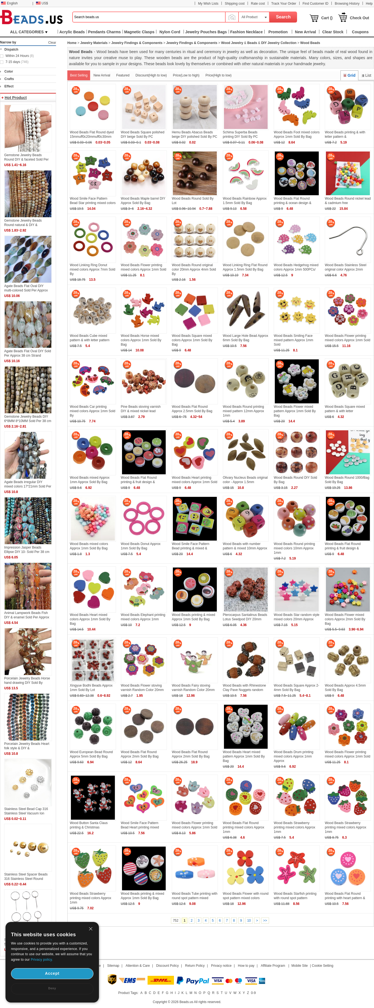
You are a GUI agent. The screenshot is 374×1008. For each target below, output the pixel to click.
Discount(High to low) (151, 75)
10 (249, 920)
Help (369, 3)
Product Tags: (128, 993)
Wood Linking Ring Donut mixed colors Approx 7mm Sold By (92, 269)
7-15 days (17, 62)
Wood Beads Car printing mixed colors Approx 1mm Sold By (92, 411)
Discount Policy (167, 966)
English (9, 3)
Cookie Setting (322, 966)
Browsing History (347, 3)
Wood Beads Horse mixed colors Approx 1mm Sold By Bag (141, 340)
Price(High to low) (219, 75)
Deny (52, 988)
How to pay (246, 966)
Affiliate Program (273, 966)
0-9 (253, 993)
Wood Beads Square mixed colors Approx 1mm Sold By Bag (192, 340)
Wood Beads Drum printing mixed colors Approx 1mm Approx (293, 756)
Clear (52, 43)
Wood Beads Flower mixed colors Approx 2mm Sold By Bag (345, 619)
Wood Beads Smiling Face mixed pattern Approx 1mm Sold (293, 340)
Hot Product (16, 97)
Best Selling (78, 75)
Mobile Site (300, 966)
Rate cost (258, 3)
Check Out (359, 18)
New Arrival (101, 75)
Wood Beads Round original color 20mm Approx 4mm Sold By (194, 269)
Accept (52, 973)
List (366, 75)
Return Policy (195, 966)
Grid (349, 75)
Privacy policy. (42, 960)
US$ (42, 3)
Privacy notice (221, 966)
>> (265, 920)
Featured (122, 75)
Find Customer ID (315, 3)
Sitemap (113, 966)
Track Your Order (283, 3)
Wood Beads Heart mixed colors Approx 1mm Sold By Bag (90, 619)
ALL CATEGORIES (29, 32)
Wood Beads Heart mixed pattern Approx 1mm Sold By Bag (244, 756)
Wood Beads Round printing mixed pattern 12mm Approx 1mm (243, 411)
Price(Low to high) (186, 75)
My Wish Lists (208, 3)
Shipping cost (235, 3)
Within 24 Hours (19, 56)
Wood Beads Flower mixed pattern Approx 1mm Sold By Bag (295, 411)
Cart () (327, 18)
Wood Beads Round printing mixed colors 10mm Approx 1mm (294, 548)
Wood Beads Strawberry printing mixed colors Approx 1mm (294, 827)
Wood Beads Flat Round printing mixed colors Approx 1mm (243, 827)
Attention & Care (138, 966)
